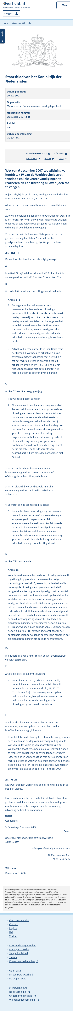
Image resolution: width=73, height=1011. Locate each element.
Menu (65, 5)
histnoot (8, 815)
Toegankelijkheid (18, 953)
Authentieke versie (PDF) (38, 154)
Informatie (60, 153)
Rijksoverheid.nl (18, 991)
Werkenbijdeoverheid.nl (22, 999)
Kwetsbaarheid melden (22, 961)
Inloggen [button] (8, 13)
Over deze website (19, 920)
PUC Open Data (17, 978)
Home (5, 23)
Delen (63, 158)
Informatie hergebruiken (22, 945)
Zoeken (13, 936)
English (13, 928)
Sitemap (13, 957)
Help (11, 932)
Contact (13, 924)
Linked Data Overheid (21, 974)
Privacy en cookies (19, 949)
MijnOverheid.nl (18, 987)
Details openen (2, 36)
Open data (15, 970)
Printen (49, 158)
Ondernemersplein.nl (20, 995)
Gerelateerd (33, 158)
